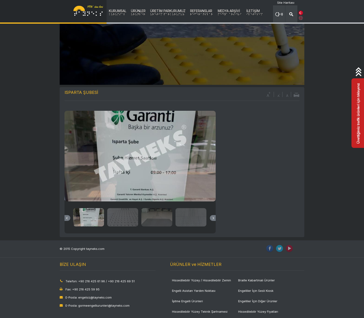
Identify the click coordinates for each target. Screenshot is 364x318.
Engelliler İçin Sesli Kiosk (255, 291)
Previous (67, 218)
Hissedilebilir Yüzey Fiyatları (258, 311)
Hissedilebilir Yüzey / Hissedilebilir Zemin (201, 280)
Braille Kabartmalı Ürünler (256, 280)
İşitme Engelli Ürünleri (187, 301)
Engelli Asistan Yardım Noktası (193, 291)
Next (213, 218)
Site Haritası (285, 2)
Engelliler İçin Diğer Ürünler (257, 301)
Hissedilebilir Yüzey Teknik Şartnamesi (200, 311)
